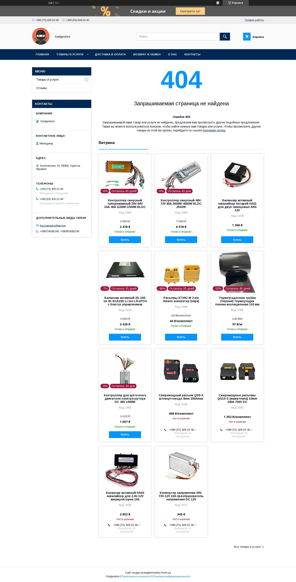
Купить (125, 239)
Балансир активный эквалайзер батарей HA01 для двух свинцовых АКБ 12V (237, 205)
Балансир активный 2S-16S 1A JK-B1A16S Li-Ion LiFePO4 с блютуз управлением (125, 301)
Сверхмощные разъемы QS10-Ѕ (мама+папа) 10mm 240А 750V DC (237, 398)
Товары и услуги (69, 54)
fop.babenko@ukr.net (53, 225)
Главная (42, 54)
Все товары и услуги (247, 546)
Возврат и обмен (147, 54)
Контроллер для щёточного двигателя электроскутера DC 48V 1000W (125, 398)
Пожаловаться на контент (136, 576)
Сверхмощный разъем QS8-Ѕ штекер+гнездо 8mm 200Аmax (181, 397)
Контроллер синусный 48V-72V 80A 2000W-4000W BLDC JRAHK (181, 204)
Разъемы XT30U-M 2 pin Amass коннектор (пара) (181, 299)
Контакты (192, 54)
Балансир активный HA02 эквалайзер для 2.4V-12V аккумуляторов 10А (125, 496)
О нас (172, 54)
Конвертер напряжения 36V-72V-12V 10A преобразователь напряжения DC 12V (181, 496)
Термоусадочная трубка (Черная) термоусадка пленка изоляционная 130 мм (237, 301)
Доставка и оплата (110, 54)
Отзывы (41, 88)
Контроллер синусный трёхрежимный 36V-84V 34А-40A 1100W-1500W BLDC (125, 204)
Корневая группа (214, 130)
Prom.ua (166, 572)
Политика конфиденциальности (171, 576)
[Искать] (225, 37)
